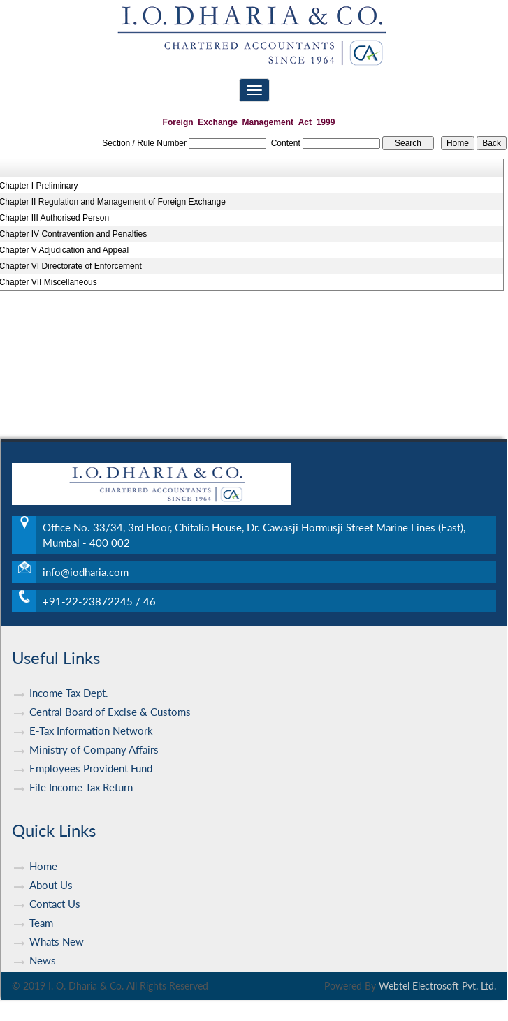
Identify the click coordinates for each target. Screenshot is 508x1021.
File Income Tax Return (81, 774)
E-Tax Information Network (91, 718)
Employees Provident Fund (90, 755)
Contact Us (54, 891)
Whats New (56, 929)
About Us (51, 872)
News (42, 947)
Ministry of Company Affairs (94, 736)
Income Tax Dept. (68, 680)
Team (41, 910)
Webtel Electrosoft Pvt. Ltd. (437, 986)
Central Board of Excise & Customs (110, 699)
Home (43, 853)
